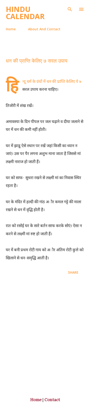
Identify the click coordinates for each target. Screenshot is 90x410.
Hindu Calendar (25, 12)
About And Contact (44, 29)
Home (11, 29)
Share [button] (73, 272)
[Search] (70, 8)
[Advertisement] (45, 336)
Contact (52, 399)
